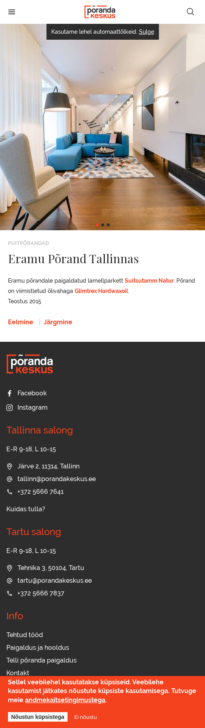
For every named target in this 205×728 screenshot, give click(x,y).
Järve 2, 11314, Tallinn (42, 466)
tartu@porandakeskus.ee (49, 580)
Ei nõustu (85, 717)
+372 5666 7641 (35, 491)
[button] (97, 224)
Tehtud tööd (24, 635)
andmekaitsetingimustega (65, 700)
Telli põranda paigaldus (41, 660)
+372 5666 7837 (35, 593)
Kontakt (17, 673)
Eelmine (20, 322)
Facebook (26, 393)
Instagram (27, 407)
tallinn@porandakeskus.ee (51, 479)
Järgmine (58, 322)
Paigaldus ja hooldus (37, 647)
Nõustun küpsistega (37, 717)
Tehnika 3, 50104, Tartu (45, 568)
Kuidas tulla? (25, 509)
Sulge (146, 32)
